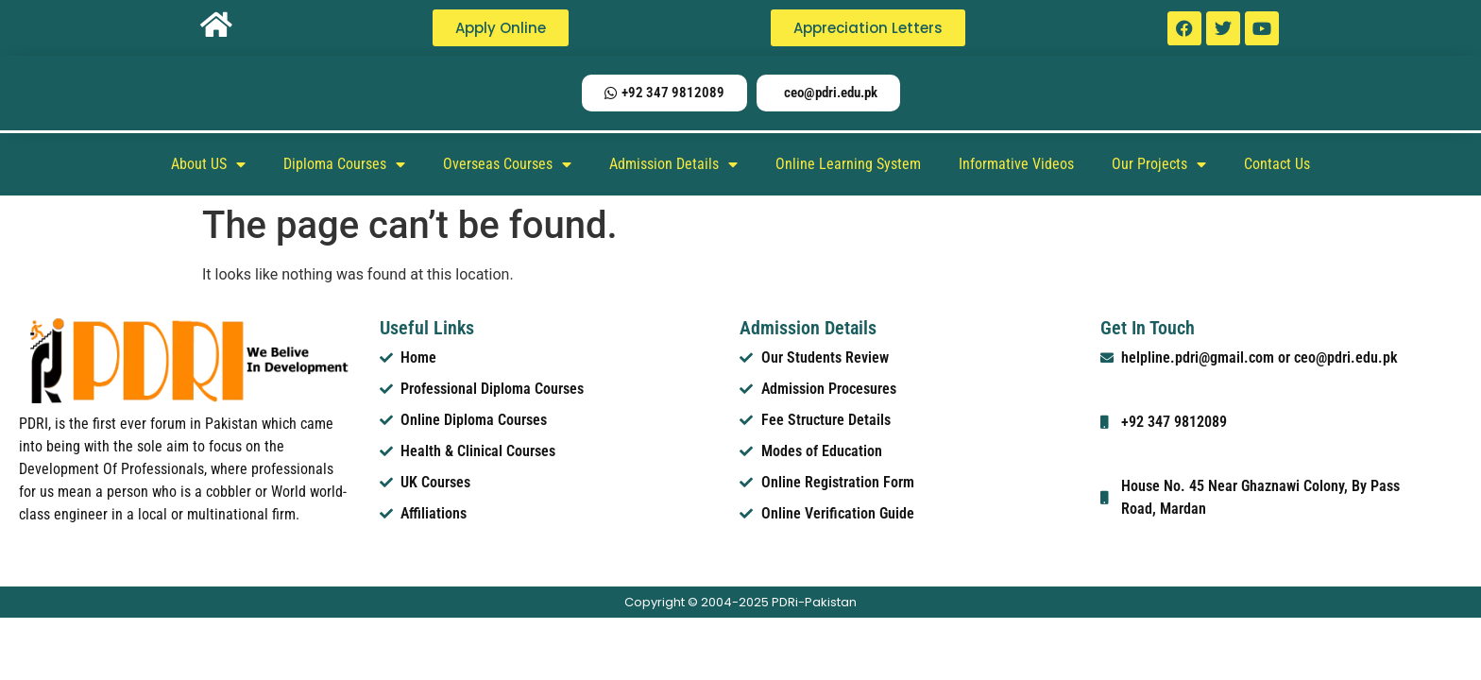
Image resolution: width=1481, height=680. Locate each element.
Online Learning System (848, 164)
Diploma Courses (344, 164)
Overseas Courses (507, 164)
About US (208, 164)
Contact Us (1277, 164)
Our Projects (1159, 164)
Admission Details (673, 164)
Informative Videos (1016, 164)
